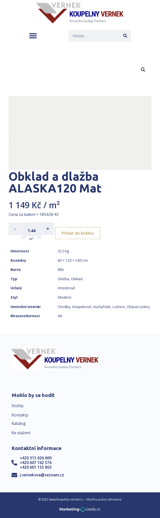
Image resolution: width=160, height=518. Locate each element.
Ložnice (118, 306)
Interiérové (66, 288)
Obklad (76, 278)
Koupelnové (81, 306)
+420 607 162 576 (36, 462)
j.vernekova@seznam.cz (42, 475)
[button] (33, 36)
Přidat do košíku (78, 233)
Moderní (64, 297)
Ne (60, 315)
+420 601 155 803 (36, 467)
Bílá (61, 269)
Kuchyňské (101, 306)
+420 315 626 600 (36, 458)
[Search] (125, 36)
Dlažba (63, 278)
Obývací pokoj (138, 306)
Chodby (64, 306)
